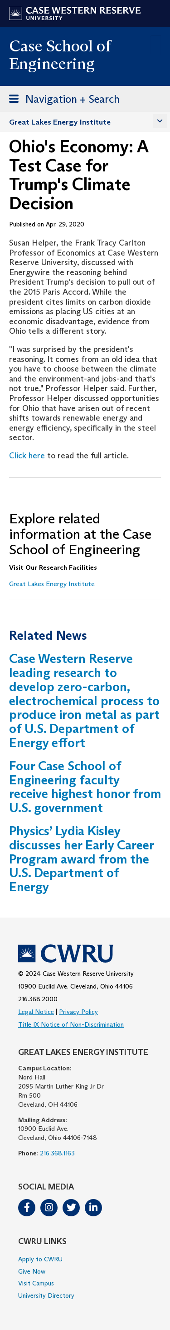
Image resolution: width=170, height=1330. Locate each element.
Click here (27, 456)
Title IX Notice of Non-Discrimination (71, 1024)
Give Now (31, 1271)
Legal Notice (36, 1012)
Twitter (71, 1207)
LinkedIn (93, 1207)
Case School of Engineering (60, 54)
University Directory (46, 1295)
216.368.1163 (57, 1153)
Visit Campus (36, 1283)
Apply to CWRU (40, 1259)
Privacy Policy (78, 1012)
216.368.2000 (38, 999)
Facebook (26, 1207)
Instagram (49, 1207)
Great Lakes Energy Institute (60, 122)
